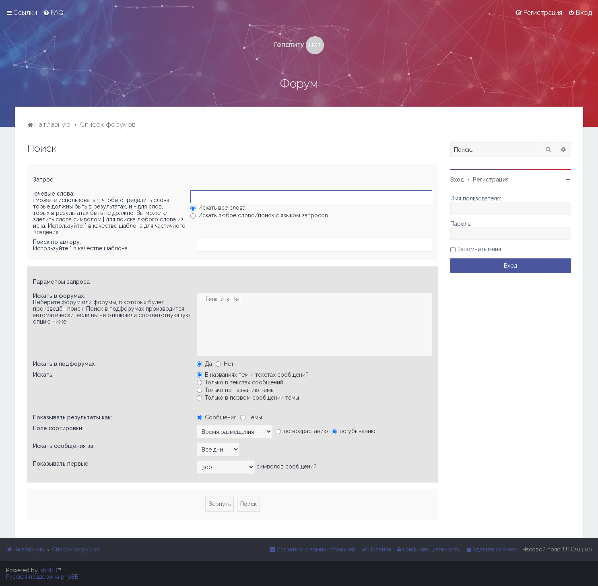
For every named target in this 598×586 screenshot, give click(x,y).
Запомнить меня (479, 249)
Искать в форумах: (59, 296)
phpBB (48, 570)
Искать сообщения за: (64, 446)
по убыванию (353, 431)
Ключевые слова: (50, 193)
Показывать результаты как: (72, 417)
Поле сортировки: (58, 428)
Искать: (43, 374)
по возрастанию (302, 431)
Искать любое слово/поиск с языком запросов (259, 215)
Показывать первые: (61, 463)
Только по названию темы (235, 390)
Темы (251, 417)
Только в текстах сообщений (240, 382)
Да (204, 364)
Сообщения (217, 417)
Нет (225, 364)
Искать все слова (217, 207)
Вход (457, 179)
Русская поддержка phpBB (42, 577)
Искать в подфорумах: (64, 364)
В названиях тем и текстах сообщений (253, 374)
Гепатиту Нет (314, 299)
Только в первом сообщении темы (248, 397)
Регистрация (491, 179)
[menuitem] (53, 12)
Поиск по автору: (57, 242)
